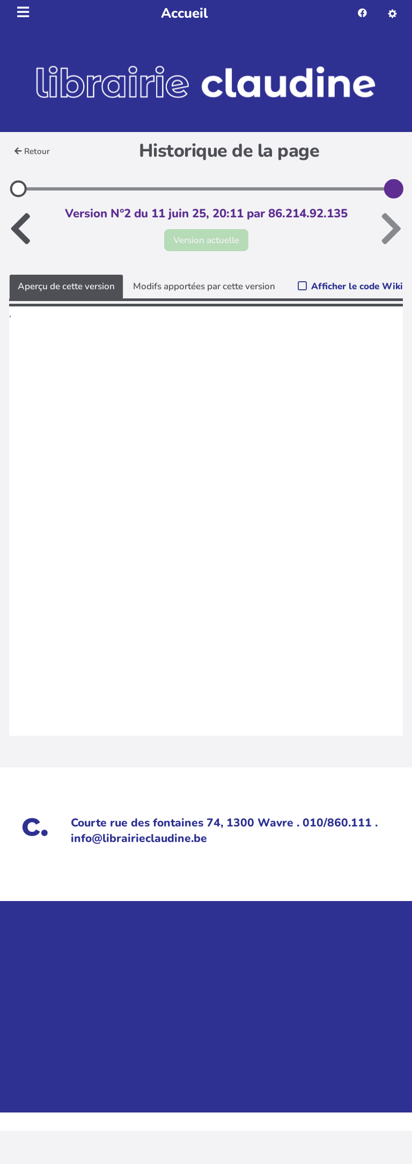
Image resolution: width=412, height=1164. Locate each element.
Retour (32, 151)
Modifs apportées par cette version (204, 286)
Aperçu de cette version (66, 286)
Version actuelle (206, 240)
